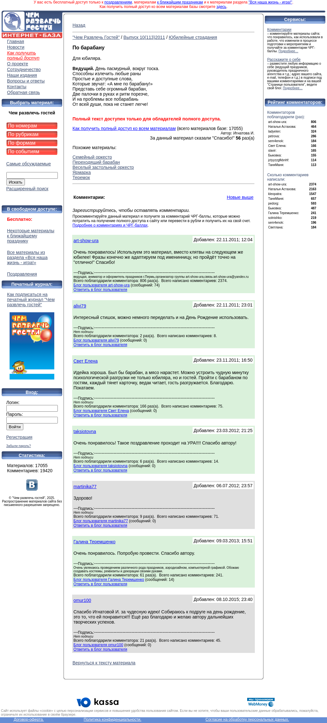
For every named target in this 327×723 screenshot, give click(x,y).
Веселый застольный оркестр (103, 167)
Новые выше (240, 197)
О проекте (17, 63)
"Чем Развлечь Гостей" (96, 37)
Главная (15, 41)
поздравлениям (118, 2)
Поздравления (22, 274)
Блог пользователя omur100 (98, 645)
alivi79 (79, 305)
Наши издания (22, 75)
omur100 (82, 600)
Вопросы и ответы (26, 80)
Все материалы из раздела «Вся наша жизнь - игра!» (27, 257)
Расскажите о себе (284, 59)
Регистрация (19, 437)
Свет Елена (85, 361)
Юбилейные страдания (193, 37)
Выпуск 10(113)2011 (144, 37)
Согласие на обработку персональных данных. (247, 719)
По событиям (24, 151)
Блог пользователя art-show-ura (101, 285)
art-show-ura (86, 240)
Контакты (16, 86)
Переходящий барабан (96, 162)
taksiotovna (84, 431)
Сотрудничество (24, 69)
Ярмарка (81, 172)
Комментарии (279, 29)
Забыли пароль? (18, 446)
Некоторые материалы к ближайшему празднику (30, 235)
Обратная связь (23, 92)
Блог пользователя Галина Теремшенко (108, 579)
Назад (78, 25)
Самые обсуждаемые (28, 163)
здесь (221, 6)
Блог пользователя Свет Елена (101, 410)
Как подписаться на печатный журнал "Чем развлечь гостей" (32, 336)
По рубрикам (23, 134)
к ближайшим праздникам (180, 2)
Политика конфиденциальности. (112, 719)
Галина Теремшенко (94, 541)
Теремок (81, 177)
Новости (15, 47)
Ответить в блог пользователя (100, 289)
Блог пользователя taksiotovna (100, 466)
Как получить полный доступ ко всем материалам (124, 128)
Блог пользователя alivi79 (96, 340)
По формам (22, 143)
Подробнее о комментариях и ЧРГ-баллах (110, 225)
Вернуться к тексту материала (103, 662)
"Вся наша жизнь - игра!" (270, 2)
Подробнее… (288, 51)
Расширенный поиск (27, 188)
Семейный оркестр (92, 157)
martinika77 (84, 486)
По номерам (22, 125)
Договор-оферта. (29, 719)
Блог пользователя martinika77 (100, 521)
